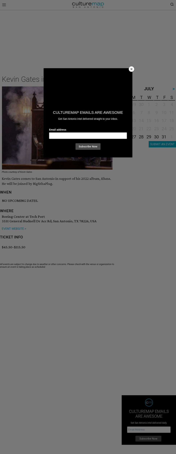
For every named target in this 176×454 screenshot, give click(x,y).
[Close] (131, 69)
